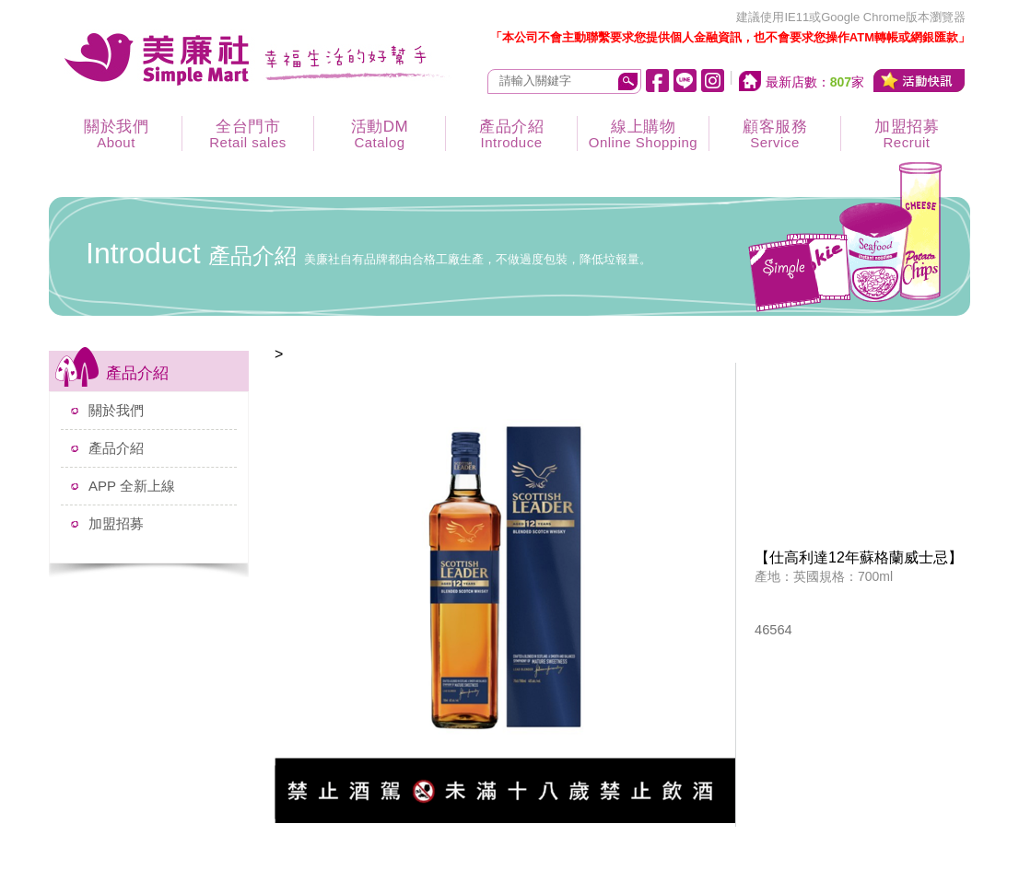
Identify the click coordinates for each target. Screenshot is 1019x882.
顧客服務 (774, 134)
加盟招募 (906, 134)
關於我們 (116, 134)
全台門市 (247, 134)
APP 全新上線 (131, 485)
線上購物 (643, 134)
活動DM (379, 134)
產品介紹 (511, 134)
